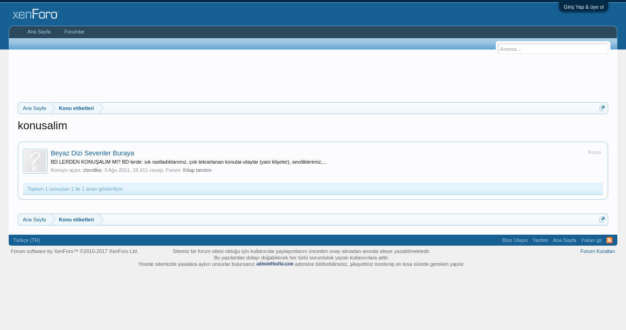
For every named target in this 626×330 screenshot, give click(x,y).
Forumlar (74, 31)
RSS (609, 240)
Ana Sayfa (39, 31)
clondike (92, 170)
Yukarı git (591, 240)
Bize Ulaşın (515, 240)
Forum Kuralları (598, 251)
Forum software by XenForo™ (74, 251)
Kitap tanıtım (197, 170)
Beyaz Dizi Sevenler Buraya (92, 153)
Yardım (540, 240)
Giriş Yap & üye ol (584, 7)
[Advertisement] (313, 74)
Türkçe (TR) (26, 240)
